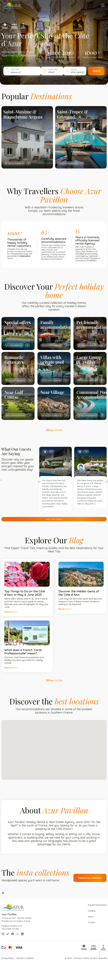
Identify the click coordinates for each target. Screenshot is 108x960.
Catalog (91, 911)
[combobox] (25, 72)
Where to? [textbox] (16, 72)
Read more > (11, 611)
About (90, 916)
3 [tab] (51, 519)
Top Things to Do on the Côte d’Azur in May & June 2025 (24, 592)
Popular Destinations (97, 905)
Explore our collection (90, 877)
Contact (91, 922)
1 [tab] (41, 519)
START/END (53, 70)
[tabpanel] (27, 137)
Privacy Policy (7, 958)
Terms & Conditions (25, 958)
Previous (39, 481)
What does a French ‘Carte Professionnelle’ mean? (23, 651)
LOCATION (15, 69)
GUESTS (74, 70)
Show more (54, 430)
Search (96, 71)
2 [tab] (46, 519)
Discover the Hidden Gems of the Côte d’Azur (78, 592)
